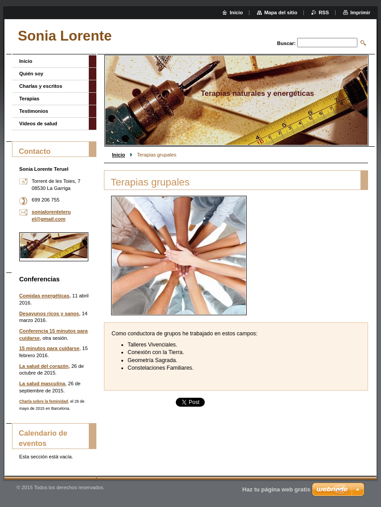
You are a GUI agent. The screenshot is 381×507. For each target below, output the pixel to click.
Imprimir (360, 12)
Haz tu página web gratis (276, 489)
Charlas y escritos (40, 86)
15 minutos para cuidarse (49, 348)
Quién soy (31, 73)
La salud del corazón (44, 366)
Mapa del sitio (280, 12)
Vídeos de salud (38, 123)
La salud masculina (42, 383)
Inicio (118, 154)
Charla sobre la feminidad (43, 401)
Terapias (29, 98)
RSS (324, 12)
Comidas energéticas (44, 295)
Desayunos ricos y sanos (49, 313)
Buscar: (286, 43)
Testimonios (33, 111)
